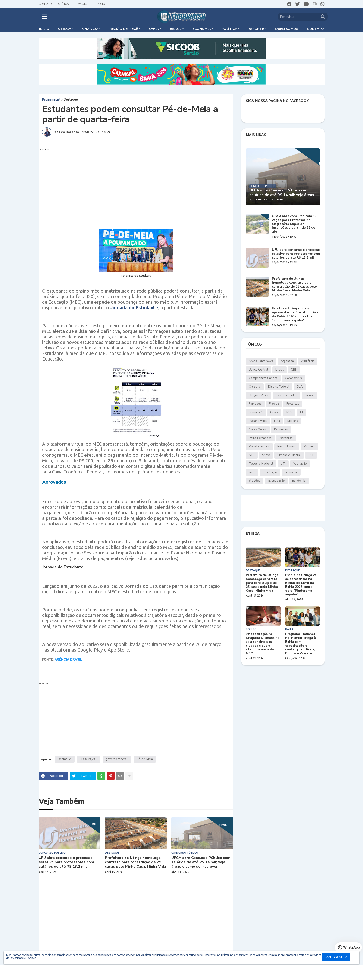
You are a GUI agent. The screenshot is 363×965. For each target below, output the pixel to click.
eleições (254, 481)
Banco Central (258, 370)
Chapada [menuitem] (90, 29)
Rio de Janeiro (286, 446)
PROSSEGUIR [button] (336, 957)
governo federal (117, 759)
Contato (45, 4)
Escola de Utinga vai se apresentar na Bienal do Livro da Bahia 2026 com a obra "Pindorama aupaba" (295, 314)
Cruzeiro (255, 387)
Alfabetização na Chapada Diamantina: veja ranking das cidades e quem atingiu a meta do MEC (263, 644)
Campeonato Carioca (263, 378)
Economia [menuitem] (202, 29)
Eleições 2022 (258, 395)
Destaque (71, 99)
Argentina (287, 361)
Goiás (274, 412)
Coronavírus (293, 378)
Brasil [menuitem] (176, 29)
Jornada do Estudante (134, 307)
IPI (301, 412)
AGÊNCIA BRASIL (68, 659)
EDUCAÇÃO (88, 759)
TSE (311, 455)
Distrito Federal (278, 387)
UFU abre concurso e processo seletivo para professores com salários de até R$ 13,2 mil (66, 862)
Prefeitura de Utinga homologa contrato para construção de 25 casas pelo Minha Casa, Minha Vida (135, 862)
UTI (283, 464)
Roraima (309, 446)
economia (291, 472)
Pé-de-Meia (145, 759)
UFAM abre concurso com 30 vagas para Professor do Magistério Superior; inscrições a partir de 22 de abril (294, 224)
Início (101, 4)
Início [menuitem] (44, 29)
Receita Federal (259, 446)
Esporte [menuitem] (256, 29)
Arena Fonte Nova (261, 361)
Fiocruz (274, 404)
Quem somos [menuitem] (286, 29)
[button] (44, 17)
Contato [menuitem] (315, 29)
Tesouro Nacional (261, 464)
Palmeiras (281, 429)
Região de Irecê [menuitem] (124, 29)
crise (252, 472)
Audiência (307, 361)
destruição (270, 472)
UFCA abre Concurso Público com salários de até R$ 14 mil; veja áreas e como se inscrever (200, 862)
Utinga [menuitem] (64, 29)
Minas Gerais (258, 429)
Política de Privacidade (74, 4)
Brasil (279, 370)
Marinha (292, 421)
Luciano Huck (258, 421)
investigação (276, 481)
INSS (289, 412)
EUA (300, 387)
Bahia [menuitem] (154, 29)
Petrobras (286, 438)
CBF (294, 370)
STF (252, 455)
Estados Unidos (286, 395)
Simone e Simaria (289, 455)
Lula (277, 421)
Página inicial (51, 99)
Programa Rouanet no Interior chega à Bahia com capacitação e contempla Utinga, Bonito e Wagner (300, 644)
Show (266, 455)
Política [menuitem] (229, 29)
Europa (309, 395)
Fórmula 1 (256, 412)
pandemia (299, 481)
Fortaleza (292, 404)
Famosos (255, 404)
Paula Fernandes (260, 438)
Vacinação (300, 464)
